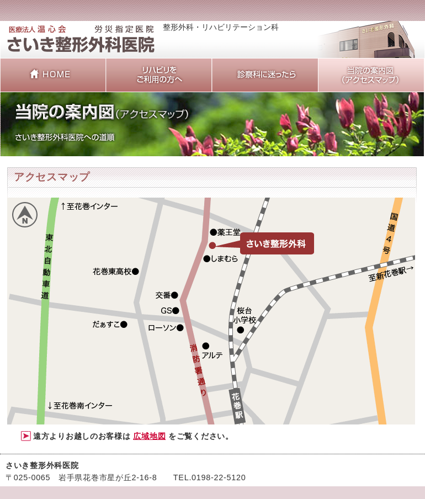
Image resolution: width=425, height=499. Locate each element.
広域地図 (149, 436)
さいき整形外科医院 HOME (53, 75)
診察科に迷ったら (265, 75)
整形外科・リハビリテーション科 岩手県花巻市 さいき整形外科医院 (81, 44)
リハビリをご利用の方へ (159, 75)
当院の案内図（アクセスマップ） (371, 75)
